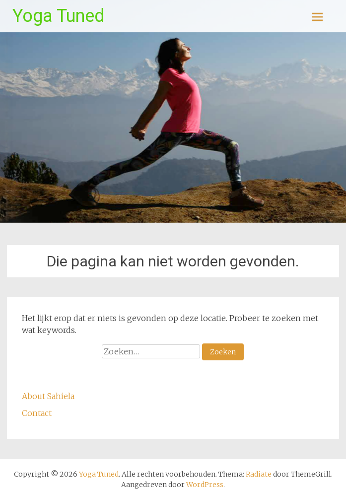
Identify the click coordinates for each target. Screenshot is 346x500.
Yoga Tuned (58, 15)
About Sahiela (49, 396)
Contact (37, 413)
